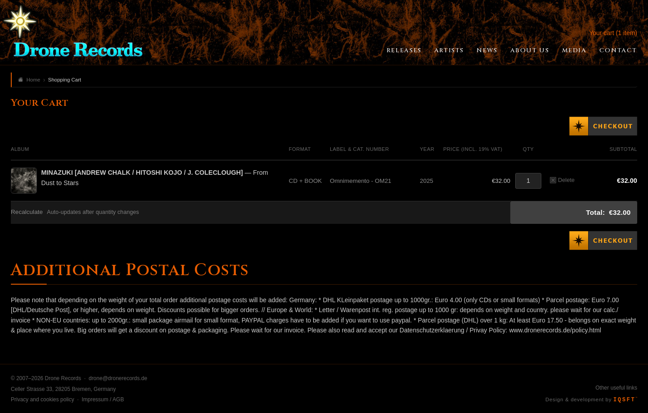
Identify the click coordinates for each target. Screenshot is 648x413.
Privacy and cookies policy (42, 399)
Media (574, 50)
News (487, 50)
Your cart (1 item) (613, 32)
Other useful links (616, 388)
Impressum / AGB (102, 399)
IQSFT (625, 400)
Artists (449, 50)
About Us (529, 50)
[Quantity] (528, 181)
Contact (618, 50)
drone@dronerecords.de (118, 378)
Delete (562, 180)
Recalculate (27, 212)
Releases (404, 50)
